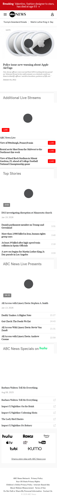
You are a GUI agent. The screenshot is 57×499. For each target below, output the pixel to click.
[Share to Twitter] (12, 82)
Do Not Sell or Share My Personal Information (22, 491)
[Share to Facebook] (4, 82)
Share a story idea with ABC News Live (28, 459)
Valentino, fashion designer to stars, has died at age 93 (28, 5)
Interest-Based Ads (42, 485)
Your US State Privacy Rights (28, 481)
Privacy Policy (37, 478)
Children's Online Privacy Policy (19, 485)
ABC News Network (21, 478)
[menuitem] (15, 22)
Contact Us (47, 491)
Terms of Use (40, 488)
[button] (5, 14)
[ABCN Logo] (17, 14)
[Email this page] (20, 82)
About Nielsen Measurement (22, 488)
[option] (17, 22)
